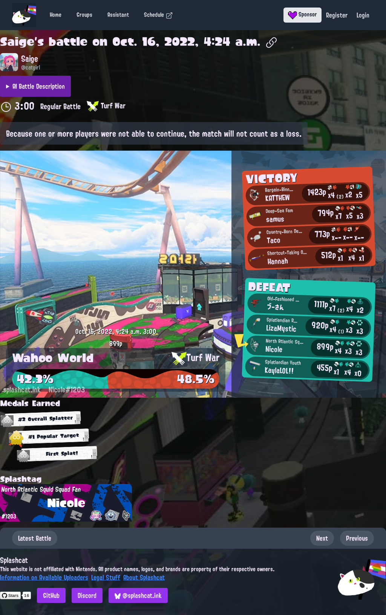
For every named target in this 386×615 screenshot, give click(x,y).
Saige (17, 41)
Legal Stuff (105, 577)
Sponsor (302, 14)
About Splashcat (144, 577)
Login (363, 15)
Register (337, 15)
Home (55, 14)
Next (322, 538)
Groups (84, 14)
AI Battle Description (38, 86)
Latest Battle (34, 538)
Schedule (158, 14)
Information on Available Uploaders (44, 577)
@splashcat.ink (138, 595)
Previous (357, 538)
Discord (87, 595)
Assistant (118, 14)
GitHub (51, 595)
